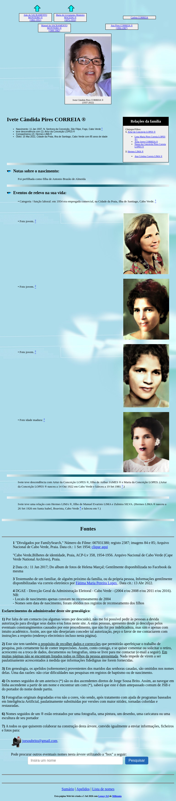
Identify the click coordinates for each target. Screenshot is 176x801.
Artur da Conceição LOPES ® (141, 132)
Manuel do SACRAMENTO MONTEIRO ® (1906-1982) (54, 28)
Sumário (68, 789)
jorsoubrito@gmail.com (34, 741)
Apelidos (83, 789)
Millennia (116, 796)
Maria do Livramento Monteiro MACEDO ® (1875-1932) (70, 17)
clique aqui (100, 547)
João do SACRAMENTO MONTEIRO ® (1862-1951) (35, 17)
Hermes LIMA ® (135, 151)
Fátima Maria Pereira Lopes (97, 583)
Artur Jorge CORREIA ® (146, 141)
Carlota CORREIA (139, 17)
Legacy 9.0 (103, 796)
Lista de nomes (103, 789)
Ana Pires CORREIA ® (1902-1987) (121, 26)
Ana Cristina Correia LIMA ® (148, 156)
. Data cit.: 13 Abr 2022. (135, 583)
